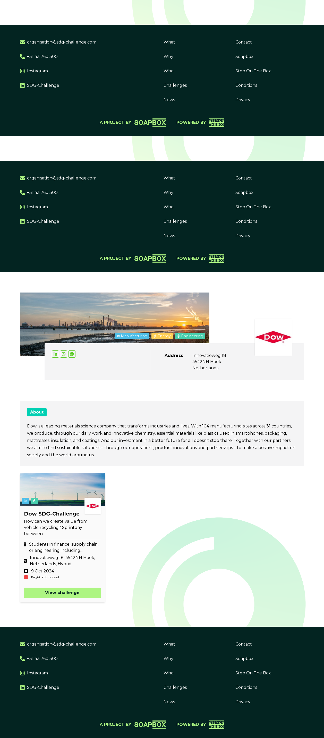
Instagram (34, 71)
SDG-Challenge (39, 85)
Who (169, 70)
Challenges (175, 85)
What (169, 42)
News (169, 99)
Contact (243, 42)
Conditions (246, 85)
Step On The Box (253, 70)
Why (168, 56)
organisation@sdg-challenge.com (58, 42)
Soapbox (244, 56)
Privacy (242, 99)
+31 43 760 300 (39, 56)
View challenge (62, 592)
